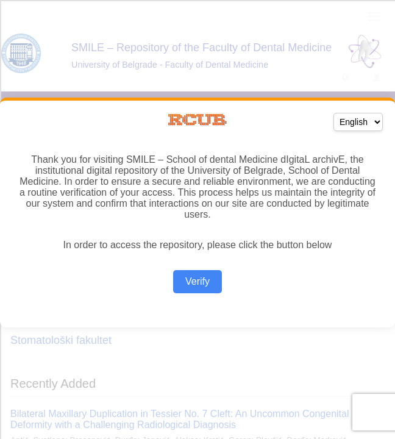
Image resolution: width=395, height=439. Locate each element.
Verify (197, 281)
